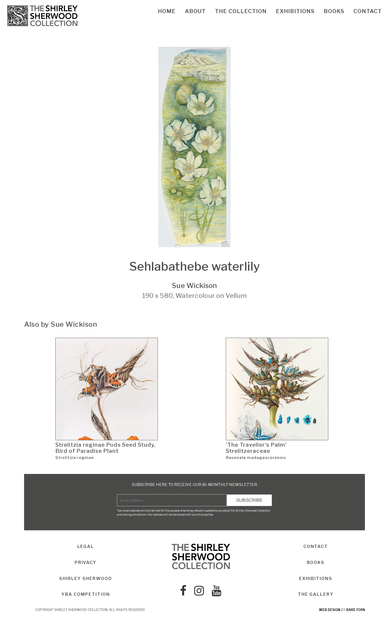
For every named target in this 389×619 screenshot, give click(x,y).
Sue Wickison (194, 285)
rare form (356, 610)
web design (329, 610)
